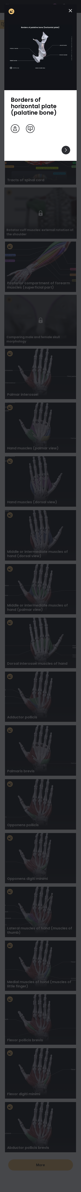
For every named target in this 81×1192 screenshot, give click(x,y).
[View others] (66, 150)
